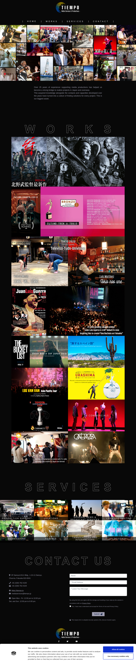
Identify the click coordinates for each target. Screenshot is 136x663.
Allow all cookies (118, 643)
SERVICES (75, 21)
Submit (98, 614)
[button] (10, 53)
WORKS (52, 21)
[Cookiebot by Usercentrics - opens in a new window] (13, 658)
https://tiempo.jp (18, 590)
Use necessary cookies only (118, 650)
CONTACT (101, 21)
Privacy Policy (86, 603)
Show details (33, 659)
